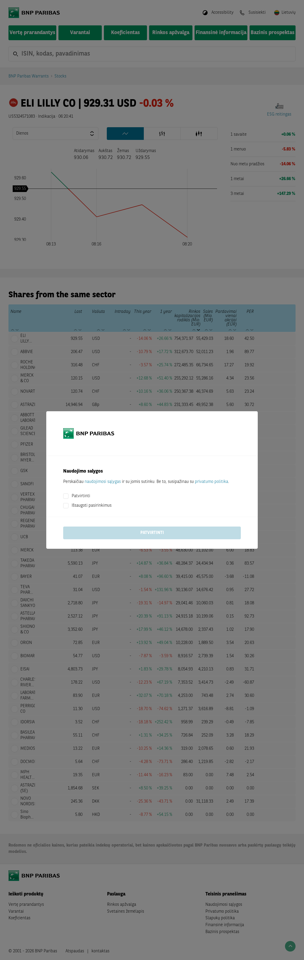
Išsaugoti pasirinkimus (92, 506)
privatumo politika (211, 482)
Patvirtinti (81, 496)
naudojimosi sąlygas (103, 482)
